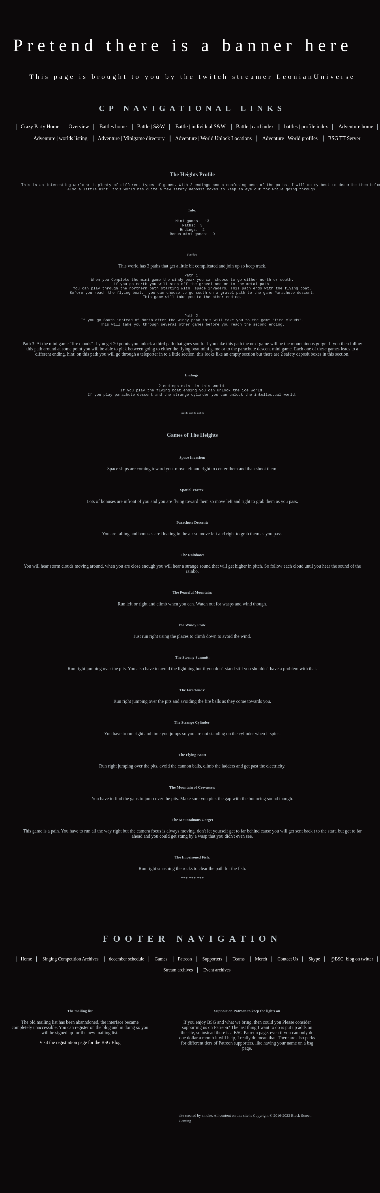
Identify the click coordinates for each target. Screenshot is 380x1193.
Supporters (212, 974)
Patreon (185, 974)
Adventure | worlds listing (60, 138)
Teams (239, 974)
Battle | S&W (151, 126)
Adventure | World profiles (290, 138)
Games (161, 974)
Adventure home (355, 126)
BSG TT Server (344, 138)
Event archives (217, 985)
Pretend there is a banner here (183, 45)
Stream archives (178, 985)
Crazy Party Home (40, 126)
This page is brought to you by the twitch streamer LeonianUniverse (192, 76)
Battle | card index (255, 126)
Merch (261, 974)
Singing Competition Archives (70, 974)
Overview (79, 126)
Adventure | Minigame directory (131, 138)
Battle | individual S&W (200, 126)
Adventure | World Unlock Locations (213, 138)
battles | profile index (306, 126)
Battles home (113, 126)
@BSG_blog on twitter (351, 974)
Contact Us (288, 974)
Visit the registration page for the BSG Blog (79, 1058)
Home (26, 974)
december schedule (126, 974)
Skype (314, 974)
